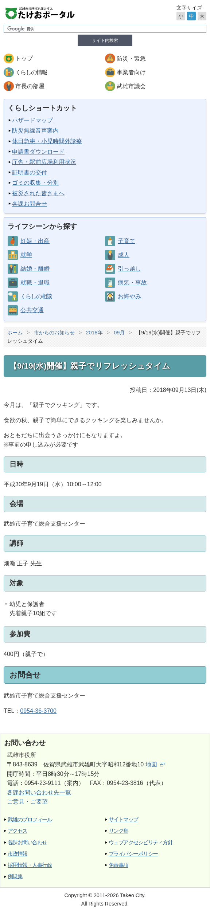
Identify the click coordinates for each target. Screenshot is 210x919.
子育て (126, 241)
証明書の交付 (29, 172)
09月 (119, 332)
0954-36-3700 (38, 711)
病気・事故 (132, 282)
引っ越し (129, 269)
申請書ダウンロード (38, 152)
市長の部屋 (29, 86)
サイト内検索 (105, 40)
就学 (26, 255)
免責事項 (118, 865)
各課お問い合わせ (27, 842)
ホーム (15, 332)
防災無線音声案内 (35, 130)
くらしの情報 (31, 72)
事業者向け (131, 72)
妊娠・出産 (35, 241)
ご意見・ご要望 (27, 801)
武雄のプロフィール (30, 819)
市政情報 (17, 854)
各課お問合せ (29, 204)
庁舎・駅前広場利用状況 (44, 162)
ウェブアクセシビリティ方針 (140, 842)
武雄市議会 (131, 86)
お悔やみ (129, 296)
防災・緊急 (131, 58)
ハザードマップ (32, 120)
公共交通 (32, 310)
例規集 (15, 876)
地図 (154, 764)
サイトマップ (123, 819)
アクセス (17, 831)
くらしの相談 (36, 296)
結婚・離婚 (35, 269)
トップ (24, 58)
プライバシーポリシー (133, 854)
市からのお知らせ (54, 332)
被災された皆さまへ (38, 193)
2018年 (94, 332)
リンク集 (118, 831)
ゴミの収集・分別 (35, 183)
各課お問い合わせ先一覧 (39, 792)
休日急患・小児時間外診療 (47, 141)
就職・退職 (35, 282)
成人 (123, 255)
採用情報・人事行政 (30, 865)
